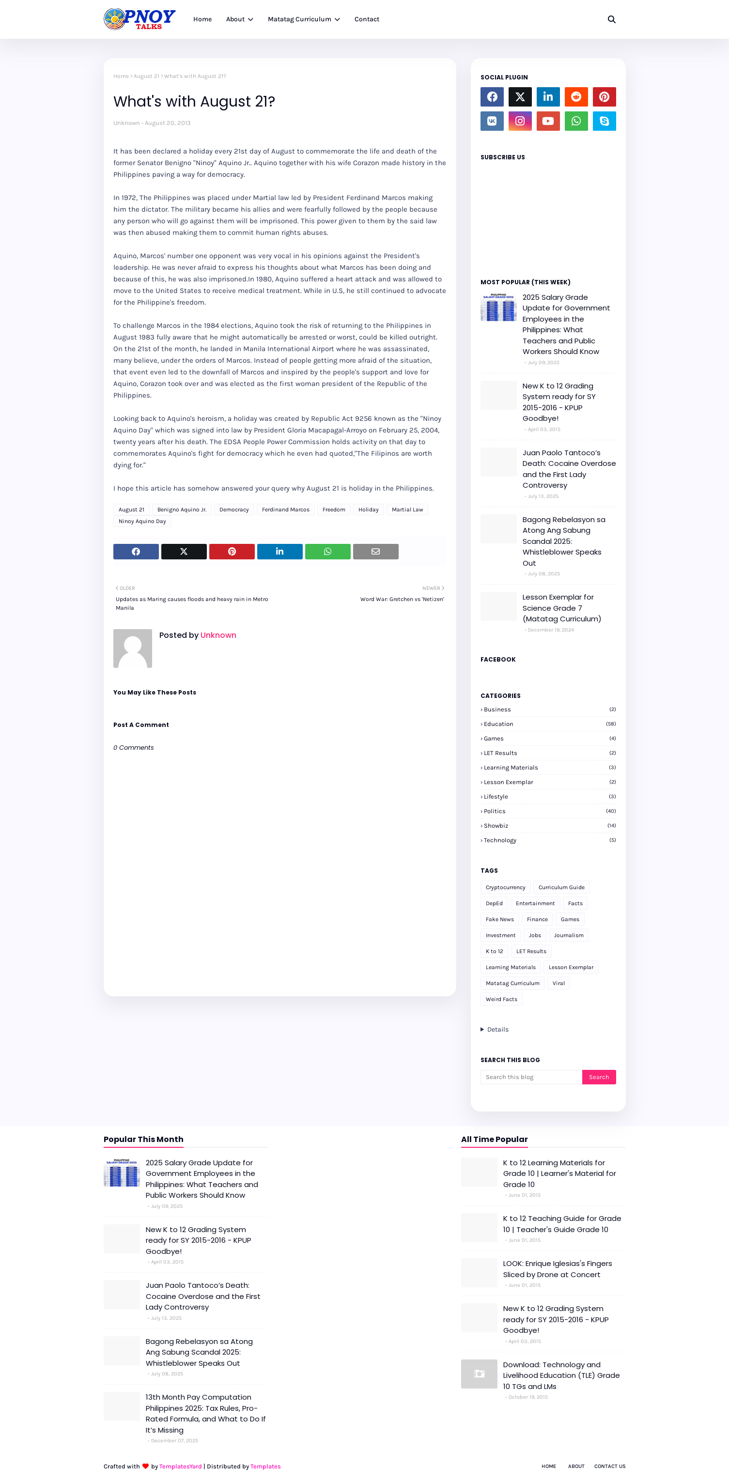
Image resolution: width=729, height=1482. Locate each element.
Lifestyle (550, 796)
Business (550, 709)
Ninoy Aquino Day (142, 521)
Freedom (334, 509)
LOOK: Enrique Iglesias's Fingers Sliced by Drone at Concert (557, 1269)
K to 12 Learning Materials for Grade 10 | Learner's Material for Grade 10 (559, 1173)
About (576, 1466)
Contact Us (610, 1466)
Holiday (368, 509)
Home (121, 76)
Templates (265, 1466)
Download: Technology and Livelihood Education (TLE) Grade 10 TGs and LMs (561, 1375)
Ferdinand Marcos (286, 509)
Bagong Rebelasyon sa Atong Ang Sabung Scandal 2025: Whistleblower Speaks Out (564, 541)
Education (550, 723)
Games (550, 738)
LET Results (550, 752)
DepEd (494, 903)
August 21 (146, 76)
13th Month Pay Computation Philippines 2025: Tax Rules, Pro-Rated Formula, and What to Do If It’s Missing (206, 1413)
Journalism (569, 935)
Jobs (535, 935)
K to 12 (494, 951)
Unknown (126, 122)
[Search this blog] (531, 1077)
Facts (575, 903)
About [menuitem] (235, 19)
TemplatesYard (180, 1466)
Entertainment (535, 903)
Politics (550, 811)
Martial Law (407, 509)
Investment (501, 935)
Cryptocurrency (506, 887)
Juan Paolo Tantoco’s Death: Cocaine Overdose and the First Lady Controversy (569, 469)
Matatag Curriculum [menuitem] (299, 19)
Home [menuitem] (202, 19)
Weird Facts (501, 999)
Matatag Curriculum (513, 983)
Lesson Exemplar (550, 782)
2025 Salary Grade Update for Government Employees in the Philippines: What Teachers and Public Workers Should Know (566, 324)
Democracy (234, 509)
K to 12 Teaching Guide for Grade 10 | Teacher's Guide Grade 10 (562, 1224)
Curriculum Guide (562, 887)
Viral (559, 983)
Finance (537, 919)
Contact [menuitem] (367, 19)
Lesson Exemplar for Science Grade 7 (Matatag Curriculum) (562, 608)
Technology (550, 840)
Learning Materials (550, 767)
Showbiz (550, 825)
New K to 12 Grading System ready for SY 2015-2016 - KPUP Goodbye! (559, 402)
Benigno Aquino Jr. (181, 509)
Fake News (500, 919)
